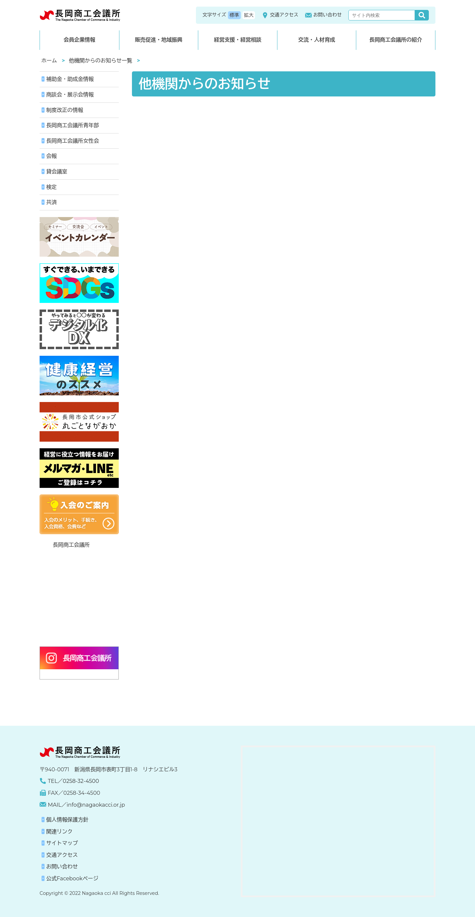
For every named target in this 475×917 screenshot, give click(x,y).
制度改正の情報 (64, 110)
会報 (51, 156)
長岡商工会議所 (71, 545)
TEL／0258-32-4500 (73, 781)
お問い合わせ (323, 15)
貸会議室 (56, 171)
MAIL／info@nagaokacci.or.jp (86, 805)
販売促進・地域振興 (158, 40)
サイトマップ (62, 843)
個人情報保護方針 (67, 820)
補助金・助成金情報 (70, 79)
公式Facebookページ (72, 878)
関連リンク (59, 831)
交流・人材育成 (316, 40)
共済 (51, 202)
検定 (51, 187)
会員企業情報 (79, 40)
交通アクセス (280, 15)
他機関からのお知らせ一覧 (100, 60)
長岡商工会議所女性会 (72, 141)
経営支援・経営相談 (237, 40)
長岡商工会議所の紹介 (395, 40)
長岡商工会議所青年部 (72, 125)
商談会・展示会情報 (70, 95)
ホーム (49, 60)
